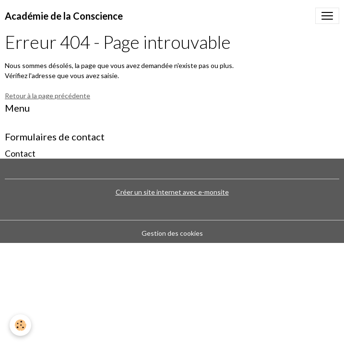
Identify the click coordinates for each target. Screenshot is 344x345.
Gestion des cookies (172, 233)
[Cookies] (20, 325)
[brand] (64, 16)
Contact (20, 154)
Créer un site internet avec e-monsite (172, 192)
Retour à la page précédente (47, 96)
